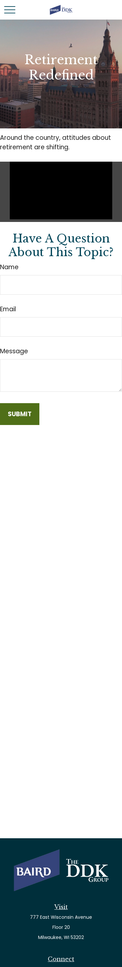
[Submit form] (19, 414)
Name (9, 267)
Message (14, 351)
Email (8, 309)
